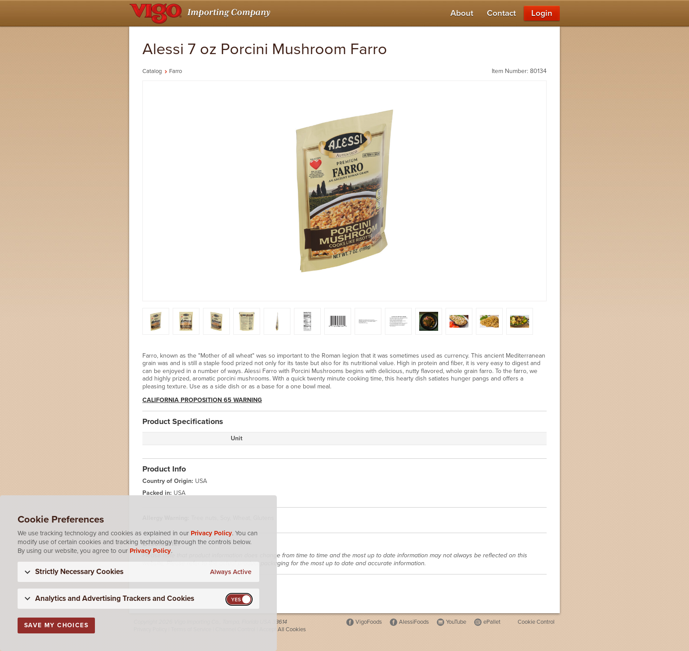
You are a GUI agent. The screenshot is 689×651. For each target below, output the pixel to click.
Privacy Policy (211, 533)
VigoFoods (368, 621)
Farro (175, 71)
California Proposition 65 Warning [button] (202, 400)
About (461, 13)
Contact (501, 13)
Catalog (152, 71)
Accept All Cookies (282, 629)
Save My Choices (56, 625)
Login (541, 13)
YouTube (456, 621)
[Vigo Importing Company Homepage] (201, 13)
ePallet (491, 621)
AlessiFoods (414, 621)
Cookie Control (536, 621)
